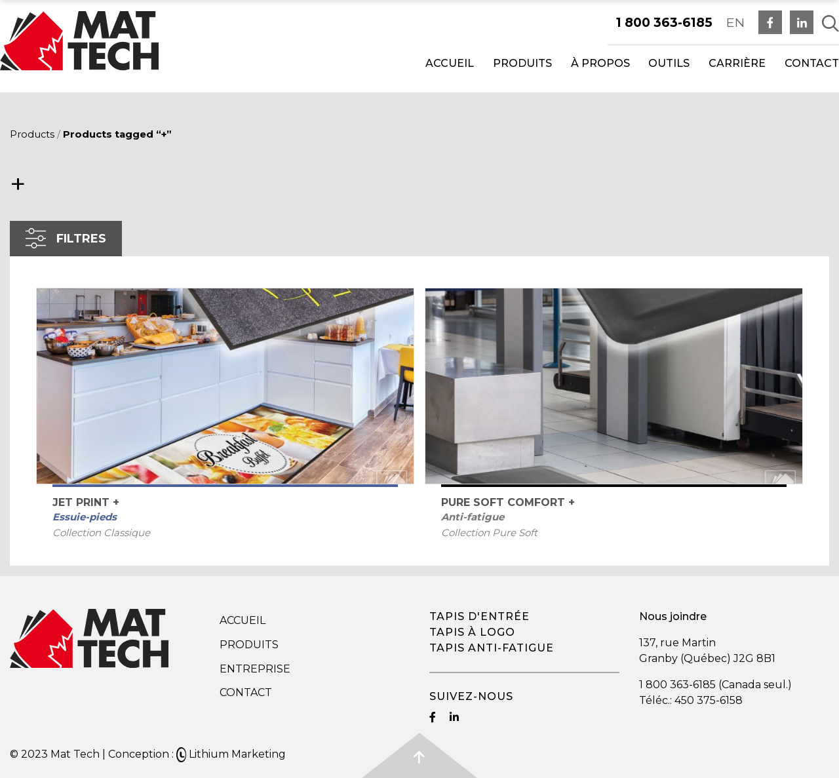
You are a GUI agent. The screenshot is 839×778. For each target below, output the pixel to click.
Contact (812, 63)
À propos (600, 63)
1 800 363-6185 (664, 22)
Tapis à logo (472, 632)
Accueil (449, 63)
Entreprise (255, 669)
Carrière (737, 63)
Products (32, 134)
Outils (669, 63)
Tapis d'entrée (479, 616)
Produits (522, 63)
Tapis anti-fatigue (491, 648)
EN (735, 22)
